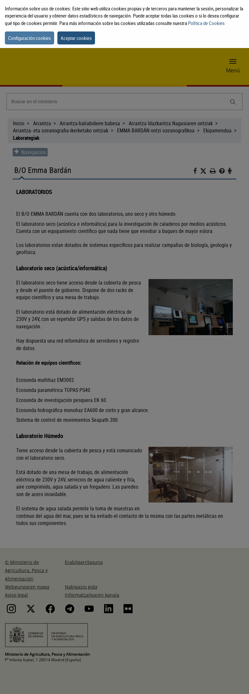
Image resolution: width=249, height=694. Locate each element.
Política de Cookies (206, 23)
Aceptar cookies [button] (76, 38)
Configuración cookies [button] (29, 38)
